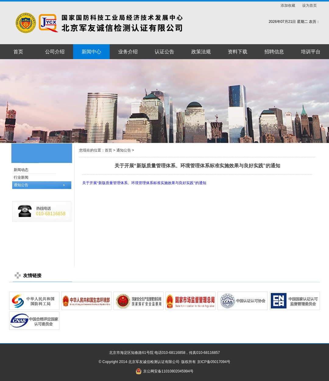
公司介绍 (55, 51)
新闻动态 (21, 170)
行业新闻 (21, 177)
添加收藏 (288, 5)
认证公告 (164, 51)
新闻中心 (91, 51)
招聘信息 (274, 51)
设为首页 (309, 5)
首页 (18, 51)
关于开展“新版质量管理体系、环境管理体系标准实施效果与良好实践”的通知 (144, 183)
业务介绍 (128, 51)
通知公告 (21, 185)
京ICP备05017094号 (213, 362)
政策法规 (201, 51)
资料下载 (237, 51)
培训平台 (310, 51)
